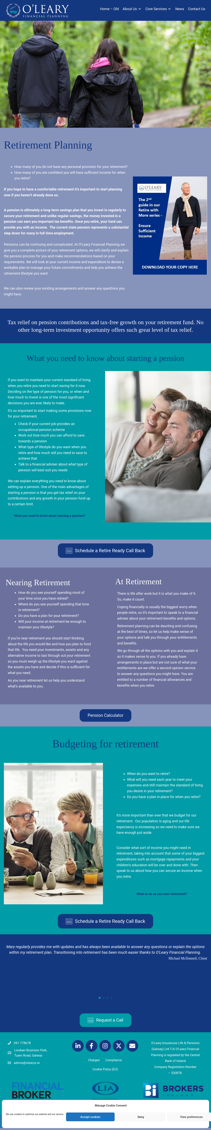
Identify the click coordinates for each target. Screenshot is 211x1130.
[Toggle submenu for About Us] (139, 10)
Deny (141, 1117)
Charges (94, 1061)
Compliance (113, 1061)
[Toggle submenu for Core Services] (169, 10)
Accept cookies (90, 1117)
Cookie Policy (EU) (105, 1071)
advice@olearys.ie (28, 1064)
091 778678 (23, 1044)
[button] (78, 1047)
